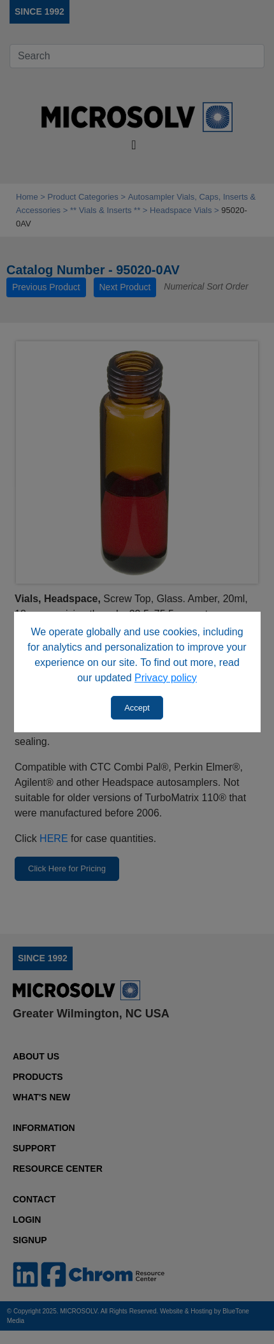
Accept (137, 708)
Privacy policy (165, 677)
